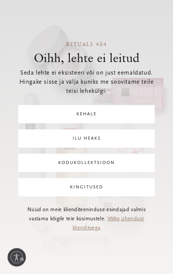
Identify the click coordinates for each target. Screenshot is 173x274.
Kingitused (86, 187)
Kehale (86, 114)
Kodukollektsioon (86, 163)
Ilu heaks (87, 138)
